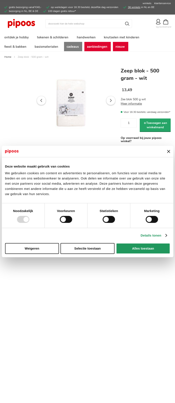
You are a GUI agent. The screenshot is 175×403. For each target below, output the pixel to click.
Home (7, 58)
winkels (147, 3)
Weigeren (32, 248)
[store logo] (24, 24)
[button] (32, 102)
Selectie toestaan (87, 248)
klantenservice (162, 3)
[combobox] (88, 23)
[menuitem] (16, 38)
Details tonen (151, 235)
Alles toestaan (143, 248)
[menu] (87, 43)
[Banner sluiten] (168, 151)
